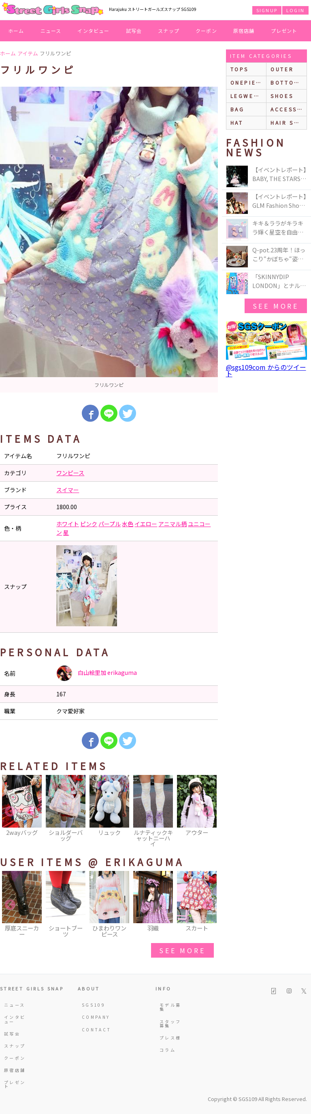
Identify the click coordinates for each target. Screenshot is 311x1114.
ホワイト (67, 524)
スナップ (168, 30)
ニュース (51, 30)
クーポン (206, 30)
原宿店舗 (244, 30)
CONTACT (93, 1030)
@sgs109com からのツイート (266, 370)
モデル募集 (170, 1007)
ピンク (88, 524)
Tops (239, 69)
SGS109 (93, 1005)
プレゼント (284, 30)
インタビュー (93, 30)
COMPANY (93, 1017)
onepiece (247, 82)
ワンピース (70, 473)
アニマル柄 (172, 524)
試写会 (134, 30)
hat (236, 122)
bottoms (287, 82)
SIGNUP (266, 10)
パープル (109, 524)
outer (282, 69)
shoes (282, 95)
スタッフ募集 (170, 1023)
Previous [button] (10, 812)
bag (237, 109)
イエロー (145, 524)
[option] (109, 240)
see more (182, 950)
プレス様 (170, 1038)
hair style (289, 122)
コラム (168, 1050)
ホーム (16, 30)
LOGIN (295, 10)
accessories (289, 109)
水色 (127, 524)
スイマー (67, 490)
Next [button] (208, 812)
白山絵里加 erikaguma (96, 673)
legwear (246, 95)
